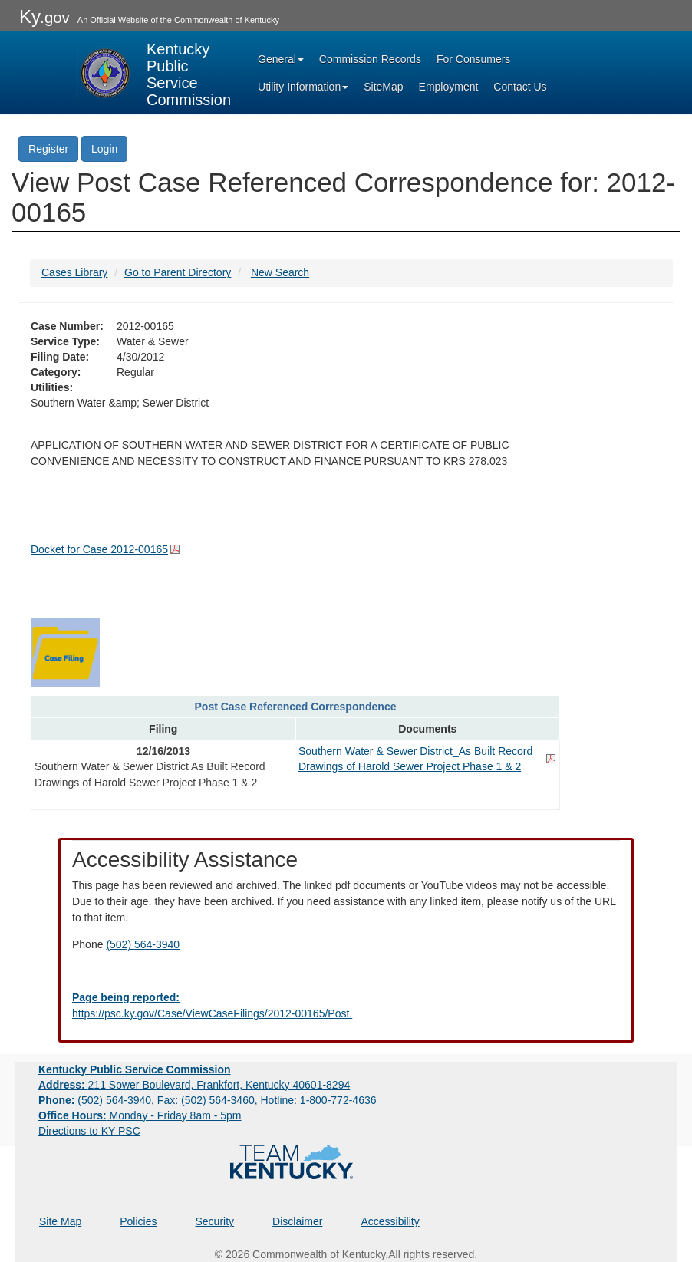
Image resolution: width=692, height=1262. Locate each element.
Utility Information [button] (303, 87)
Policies (138, 1221)
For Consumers (473, 59)
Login (104, 149)
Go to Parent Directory (177, 272)
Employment (449, 87)
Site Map (60, 1221)
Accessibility (390, 1221)
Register (48, 149)
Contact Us (519, 87)
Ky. (44, 16)
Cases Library (74, 272)
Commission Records (370, 59)
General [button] (281, 59)
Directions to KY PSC (89, 1131)
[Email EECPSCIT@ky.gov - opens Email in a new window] (346, 1006)
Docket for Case (99, 549)
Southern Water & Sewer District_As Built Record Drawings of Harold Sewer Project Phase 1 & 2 (415, 759)
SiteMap (383, 87)
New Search (280, 272)
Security (215, 1221)
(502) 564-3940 (143, 944)
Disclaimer (297, 1221)
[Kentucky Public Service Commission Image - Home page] (154, 72)
